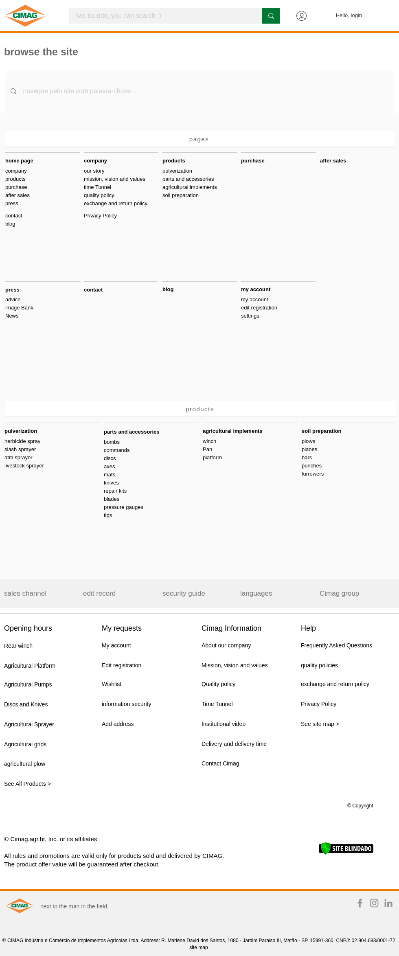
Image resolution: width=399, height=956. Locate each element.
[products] (200, 409)
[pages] (200, 139)
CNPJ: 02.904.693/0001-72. (366, 940)
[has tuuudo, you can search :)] (160, 16)
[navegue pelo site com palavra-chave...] (200, 91)
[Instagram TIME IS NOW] (374, 903)
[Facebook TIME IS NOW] (360, 903)
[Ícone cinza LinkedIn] (388, 903)
